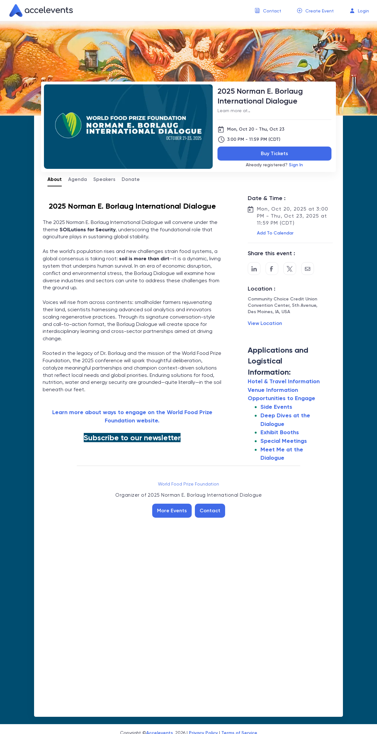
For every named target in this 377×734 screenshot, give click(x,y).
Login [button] (363, 10)
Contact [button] (272, 10)
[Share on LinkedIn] (254, 268)
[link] (38, 10)
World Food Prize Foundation (188, 483)
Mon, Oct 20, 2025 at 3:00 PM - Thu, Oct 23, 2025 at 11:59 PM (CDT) (292, 216)
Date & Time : (267, 198)
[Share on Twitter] (289, 268)
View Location (265, 323)
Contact (210, 510)
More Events (172, 510)
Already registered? (274, 165)
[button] (275, 233)
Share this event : (271, 253)
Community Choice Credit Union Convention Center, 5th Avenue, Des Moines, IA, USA (282, 305)
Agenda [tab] (77, 179)
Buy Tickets (274, 153)
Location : (261, 288)
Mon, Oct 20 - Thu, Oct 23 (255, 129)
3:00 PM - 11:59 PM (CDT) (253, 139)
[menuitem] (268, 10)
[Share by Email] (307, 268)
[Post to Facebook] (272, 268)
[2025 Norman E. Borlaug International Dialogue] (274, 96)
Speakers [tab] (104, 179)
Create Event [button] (319, 10)
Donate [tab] (131, 179)
